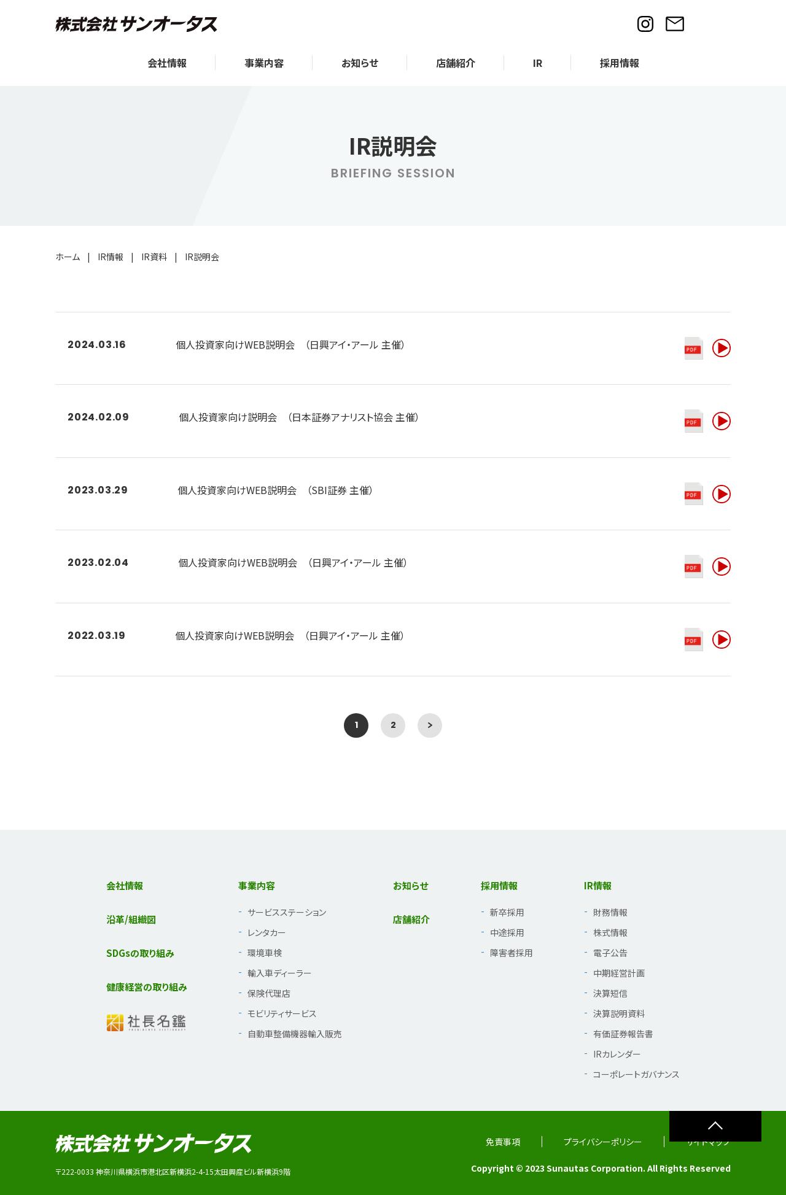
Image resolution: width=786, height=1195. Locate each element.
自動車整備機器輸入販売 (294, 1033)
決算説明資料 (619, 1013)
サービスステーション (286, 912)
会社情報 (167, 62)
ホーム (67, 256)
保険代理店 (268, 993)
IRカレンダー (617, 1054)
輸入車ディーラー (279, 973)
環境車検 (264, 952)
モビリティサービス (282, 1013)
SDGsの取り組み (140, 952)
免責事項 (503, 1141)
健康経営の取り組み (146, 986)
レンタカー (266, 932)
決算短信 (610, 993)
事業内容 (264, 62)
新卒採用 (507, 912)
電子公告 (610, 952)
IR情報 (110, 256)
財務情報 (610, 912)
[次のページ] (430, 725)
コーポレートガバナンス (636, 1074)
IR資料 (154, 256)
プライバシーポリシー (603, 1141)
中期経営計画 (619, 973)
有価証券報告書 (623, 1033)
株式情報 (610, 932)
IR (537, 62)
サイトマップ (708, 1141)
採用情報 (619, 62)
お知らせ (359, 62)
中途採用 (507, 932)
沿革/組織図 (131, 919)
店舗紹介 (455, 62)
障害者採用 (511, 952)
